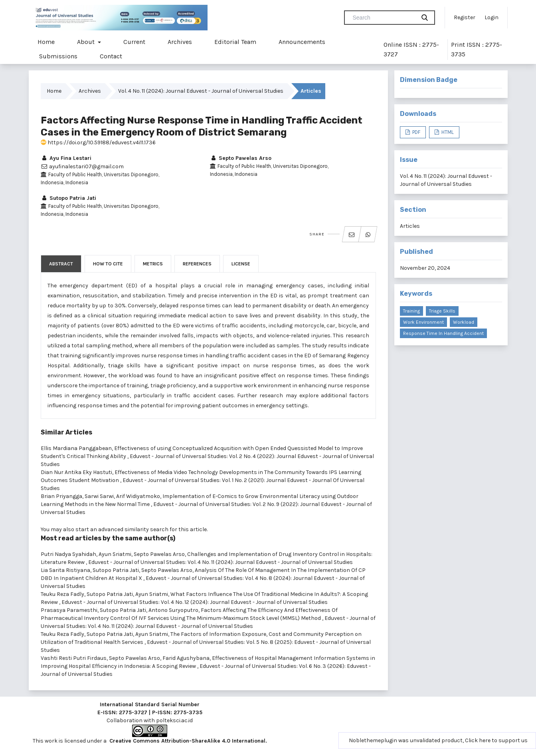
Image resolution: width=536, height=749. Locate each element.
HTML (447, 132)
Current (134, 42)
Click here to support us (496, 740)
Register (464, 17)
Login (491, 17)
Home (46, 42)
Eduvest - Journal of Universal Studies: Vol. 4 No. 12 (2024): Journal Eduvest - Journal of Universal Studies (194, 602)
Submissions (58, 56)
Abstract (61, 264)
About (86, 42)
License (240, 264)
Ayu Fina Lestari (66, 158)
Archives (180, 42)
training (411, 311)
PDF (415, 132)
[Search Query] (383, 17)
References (197, 264)
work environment (423, 322)
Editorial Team (235, 42)
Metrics (153, 264)
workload (463, 322)
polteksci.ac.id (174, 720)
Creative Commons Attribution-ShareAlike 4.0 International (187, 740)
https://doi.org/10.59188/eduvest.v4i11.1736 (98, 142)
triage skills (442, 311)
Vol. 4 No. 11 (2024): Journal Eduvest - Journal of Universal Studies (200, 91)
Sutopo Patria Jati (68, 198)
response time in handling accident (443, 333)
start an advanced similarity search (121, 529)
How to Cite (108, 264)
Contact (111, 56)
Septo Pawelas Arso (240, 158)
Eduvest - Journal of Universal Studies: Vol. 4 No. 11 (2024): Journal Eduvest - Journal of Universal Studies (220, 562)
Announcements (302, 42)
